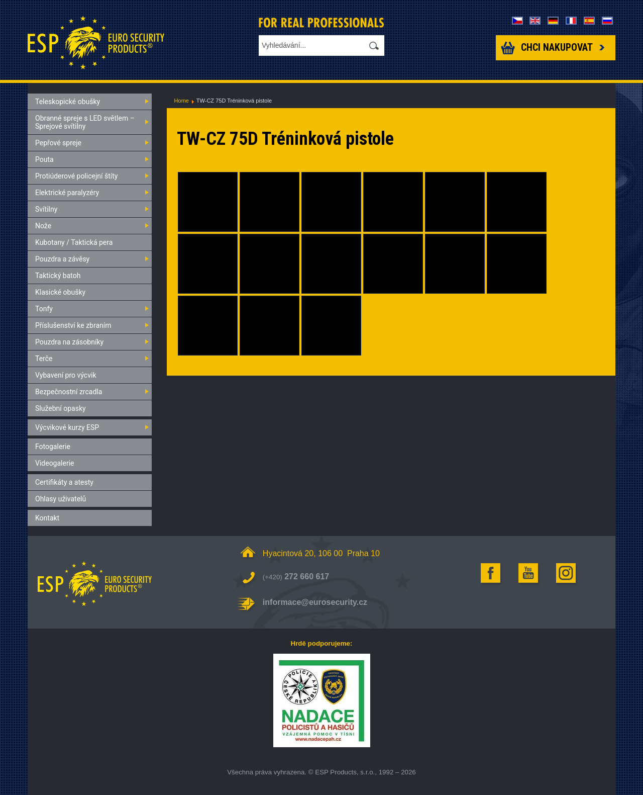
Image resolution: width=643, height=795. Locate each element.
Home (181, 101)
